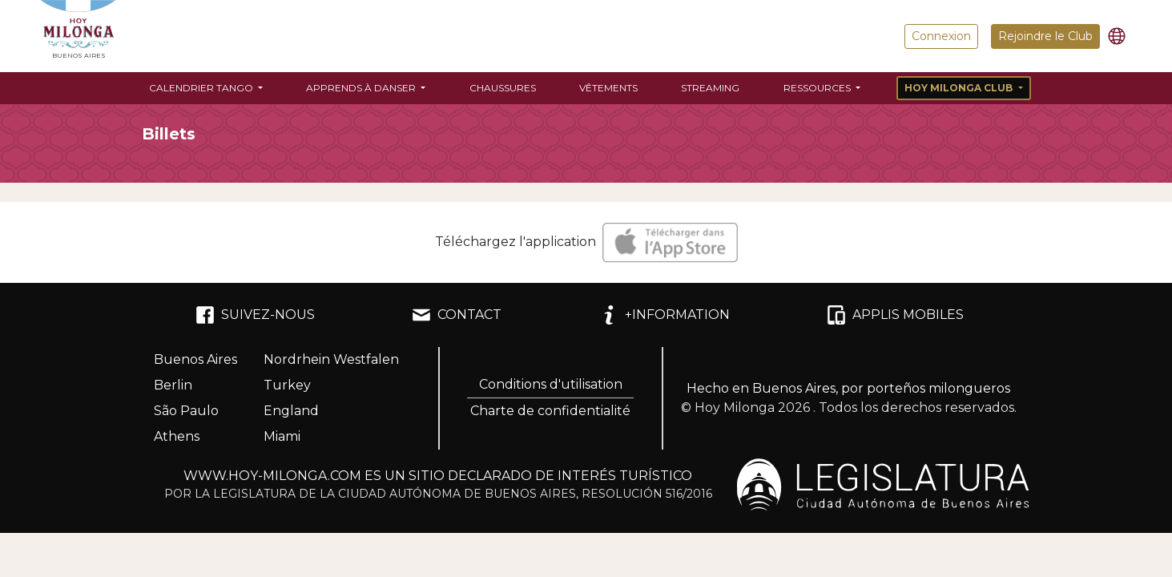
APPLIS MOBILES (895, 315)
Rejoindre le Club (1045, 36)
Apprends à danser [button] (362, 88)
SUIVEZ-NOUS (255, 315)
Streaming (710, 88)
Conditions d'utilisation (550, 384)
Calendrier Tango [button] (202, 88)
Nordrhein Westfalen (331, 359)
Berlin (173, 385)
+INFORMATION (664, 315)
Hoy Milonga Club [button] (959, 88)
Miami (282, 436)
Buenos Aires (195, 359)
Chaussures (502, 88)
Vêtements (608, 88)
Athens (176, 436)
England (291, 410)
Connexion (941, 36)
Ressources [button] (818, 88)
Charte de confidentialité (550, 410)
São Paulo (186, 410)
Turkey (287, 385)
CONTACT (456, 315)
